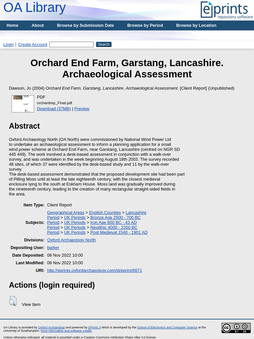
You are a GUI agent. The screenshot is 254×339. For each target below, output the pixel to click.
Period (53, 217)
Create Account (32, 44)
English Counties (105, 212)
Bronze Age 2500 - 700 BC (115, 217)
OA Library (34, 7)
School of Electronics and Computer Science (167, 327)
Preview (82, 108)
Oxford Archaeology (51, 327)
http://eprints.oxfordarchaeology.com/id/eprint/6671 (94, 270)
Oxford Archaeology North (71, 239)
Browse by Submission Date (85, 25)
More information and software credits (66, 330)
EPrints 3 (94, 327)
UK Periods (75, 217)
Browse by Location (196, 25)
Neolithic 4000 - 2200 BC (113, 227)
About (38, 25)
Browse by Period (145, 25)
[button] (13, 301)
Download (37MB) (54, 108)
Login (8, 44)
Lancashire (136, 212)
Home (13, 25)
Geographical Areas (65, 212)
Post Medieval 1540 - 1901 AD (119, 232)
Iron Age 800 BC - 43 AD (113, 222)
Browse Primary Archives (32, 35)
